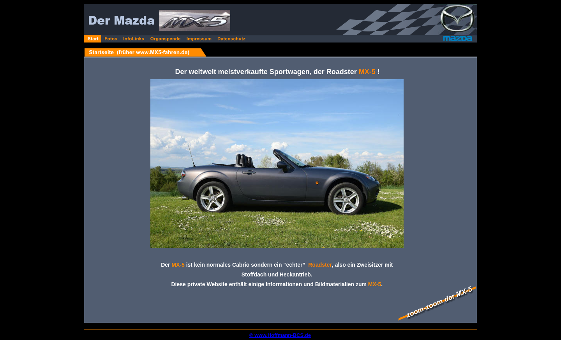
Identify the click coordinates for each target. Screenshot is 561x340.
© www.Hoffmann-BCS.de (280, 335)
